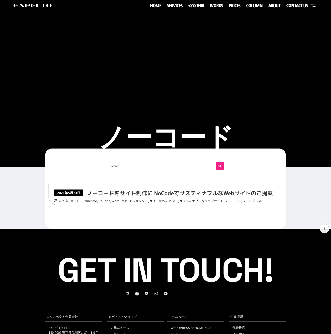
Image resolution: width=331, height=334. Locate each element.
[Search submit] (220, 166)
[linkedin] (130, 294)
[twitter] (149, 294)
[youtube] (169, 294)
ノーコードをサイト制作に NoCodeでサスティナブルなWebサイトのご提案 (180, 193)
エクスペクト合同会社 (62, 316)
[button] (68, 192)
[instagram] (159, 294)
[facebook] (140, 294)
